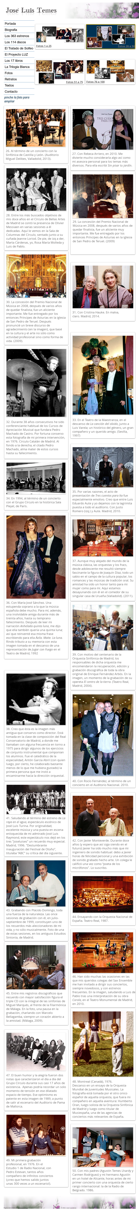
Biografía (11, 30)
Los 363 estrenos (17, 36)
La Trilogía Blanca (17, 67)
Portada (10, 23)
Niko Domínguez (23, 1208)
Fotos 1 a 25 (43, 46)
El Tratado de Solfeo (19, 48)
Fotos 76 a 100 (95, 82)
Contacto (11, 91)
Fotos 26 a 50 (126, 46)
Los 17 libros (14, 60)
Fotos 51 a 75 (74, 82)
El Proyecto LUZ (16, 54)
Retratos (11, 79)
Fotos (9, 73)
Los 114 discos (15, 42)
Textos (9, 85)
